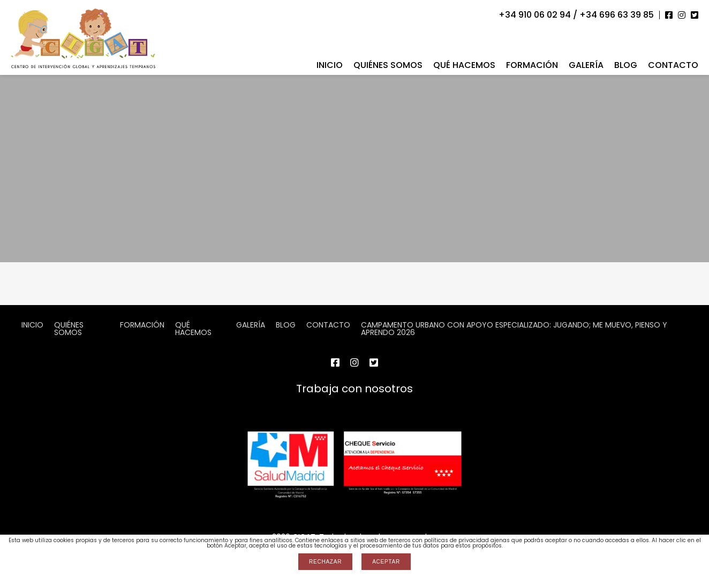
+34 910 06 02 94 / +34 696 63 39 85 (576, 15)
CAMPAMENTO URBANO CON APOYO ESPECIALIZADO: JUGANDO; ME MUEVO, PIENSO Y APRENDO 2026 (514, 329)
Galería (586, 65)
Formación (532, 65)
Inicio (329, 65)
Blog (625, 65)
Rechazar (325, 562)
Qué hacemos (464, 65)
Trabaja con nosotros (354, 388)
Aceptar (386, 562)
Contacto (673, 65)
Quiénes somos (388, 65)
